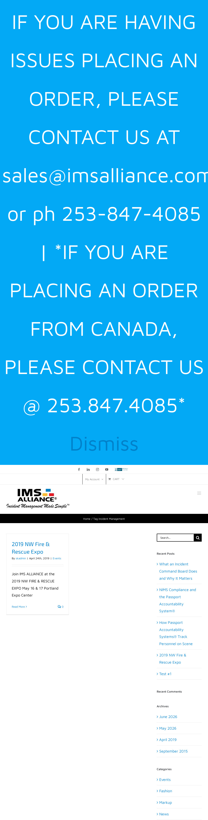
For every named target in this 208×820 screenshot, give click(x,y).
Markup (165, 802)
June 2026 (168, 716)
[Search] (198, 538)
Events (57, 558)
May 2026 (167, 728)
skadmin (21, 558)
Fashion (165, 791)
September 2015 (173, 751)
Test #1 (165, 674)
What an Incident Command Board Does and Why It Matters (178, 571)
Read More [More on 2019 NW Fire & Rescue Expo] (18, 606)
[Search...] (175, 538)
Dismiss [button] (104, 443)
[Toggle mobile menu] (199, 493)
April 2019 (168, 739)
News (164, 814)
